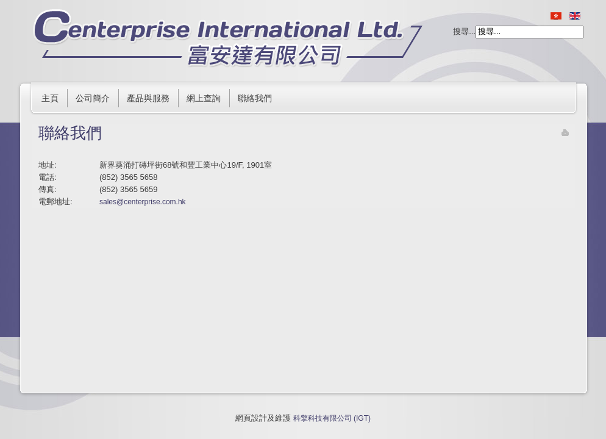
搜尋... (464, 31)
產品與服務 (148, 98)
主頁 (50, 98)
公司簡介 (93, 98)
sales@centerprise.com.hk (142, 202)
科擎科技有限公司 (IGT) (332, 418)
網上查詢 (204, 98)
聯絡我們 (255, 98)
